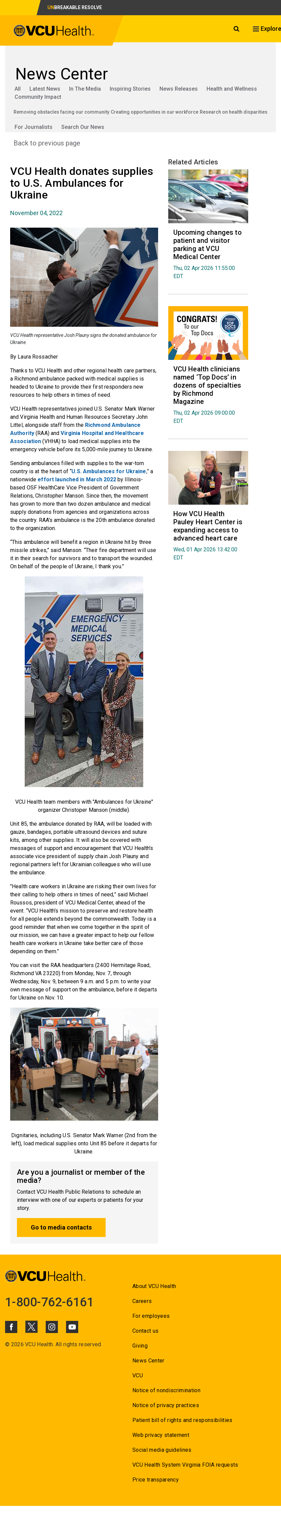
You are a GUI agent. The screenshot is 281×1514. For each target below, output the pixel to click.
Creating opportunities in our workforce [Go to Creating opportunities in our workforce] (154, 112)
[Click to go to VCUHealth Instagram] (52, 1327)
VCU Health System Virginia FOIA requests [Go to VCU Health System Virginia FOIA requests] (185, 1465)
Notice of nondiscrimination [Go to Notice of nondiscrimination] (166, 1390)
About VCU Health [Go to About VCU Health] (154, 1286)
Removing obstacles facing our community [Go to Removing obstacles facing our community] (61, 112)
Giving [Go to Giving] (140, 1346)
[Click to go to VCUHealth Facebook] (11, 1327)
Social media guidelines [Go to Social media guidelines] (162, 1450)
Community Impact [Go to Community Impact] (38, 97)
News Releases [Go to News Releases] (178, 89)
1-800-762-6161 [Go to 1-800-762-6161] (49, 1302)
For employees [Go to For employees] (151, 1316)
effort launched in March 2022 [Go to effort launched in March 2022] (77, 479)
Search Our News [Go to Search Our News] (82, 127)
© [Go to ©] (7, 1344)
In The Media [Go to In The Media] (85, 89)
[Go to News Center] (140, 74)
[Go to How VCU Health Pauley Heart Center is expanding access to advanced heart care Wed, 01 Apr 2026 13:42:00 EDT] (208, 535)
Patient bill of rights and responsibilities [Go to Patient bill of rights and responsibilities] (182, 1420)
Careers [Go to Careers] (142, 1301)
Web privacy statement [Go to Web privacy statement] (160, 1435)
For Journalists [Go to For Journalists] (33, 127)
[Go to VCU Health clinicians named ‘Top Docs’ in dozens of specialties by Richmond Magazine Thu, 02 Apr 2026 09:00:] (208, 394)
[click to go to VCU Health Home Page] (54, 31)
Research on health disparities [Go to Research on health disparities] (233, 112)
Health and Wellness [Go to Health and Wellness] (232, 89)
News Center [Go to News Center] (148, 1360)
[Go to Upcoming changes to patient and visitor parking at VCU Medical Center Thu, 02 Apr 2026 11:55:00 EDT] (208, 253)
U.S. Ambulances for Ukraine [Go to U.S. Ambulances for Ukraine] (108, 471)
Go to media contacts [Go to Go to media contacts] (61, 1227)
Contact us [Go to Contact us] (145, 1331)
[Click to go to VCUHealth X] (31, 1327)
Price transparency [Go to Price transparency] (155, 1479)
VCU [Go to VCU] (137, 1375)
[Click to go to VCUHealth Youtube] (72, 1327)
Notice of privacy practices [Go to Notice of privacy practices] (165, 1405)
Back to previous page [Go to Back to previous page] (47, 143)
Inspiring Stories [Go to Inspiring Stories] (130, 89)
